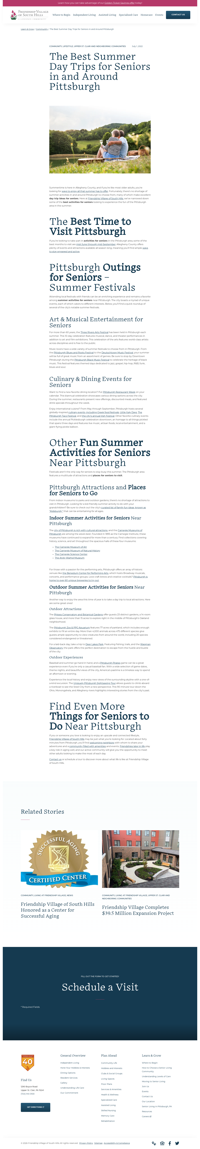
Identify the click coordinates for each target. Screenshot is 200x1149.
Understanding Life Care (72, 1088)
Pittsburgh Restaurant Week (119, 392)
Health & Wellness (109, 1095)
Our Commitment (69, 1093)
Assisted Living (108, 1105)
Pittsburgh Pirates (110, 663)
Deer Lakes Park (94, 644)
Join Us (145, 1087)
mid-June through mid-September (96, 244)
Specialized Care (109, 1100)
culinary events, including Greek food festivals (93, 412)
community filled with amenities (87, 746)
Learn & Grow (27, 29)
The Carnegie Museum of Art (71, 547)
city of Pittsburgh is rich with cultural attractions (81, 530)
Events (145, 1092)
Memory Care (107, 1116)
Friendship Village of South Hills (105, 199)
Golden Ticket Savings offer (119, 3)
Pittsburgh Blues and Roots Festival (74, 353)
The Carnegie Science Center (71, 554)
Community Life (109, 1063)
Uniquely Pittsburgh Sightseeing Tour (94, 683)
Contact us (55, 759)
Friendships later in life (132, 746)
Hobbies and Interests (111, 1068)
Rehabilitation (108, 1121)
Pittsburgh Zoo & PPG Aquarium (72, 628)
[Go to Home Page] (29, 18)
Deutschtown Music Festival (117, 353)
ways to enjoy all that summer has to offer (85, 191)
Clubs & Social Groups (111, 1074)
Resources (147, 1112)
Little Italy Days (128, 412)
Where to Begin (150, 1063)
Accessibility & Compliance (117, 1143)
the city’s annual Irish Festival (98, 416)
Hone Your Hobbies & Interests (75, 1068)
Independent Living (69, 1063)
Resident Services (69, 1078)
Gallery (63, 1083)
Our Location (148, 1102)
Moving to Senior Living (153, 1082)
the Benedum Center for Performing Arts (85, 573)
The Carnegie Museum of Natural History (77, 551)
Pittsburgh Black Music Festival (91, 360)
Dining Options (67, 1073)
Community (42, 29)
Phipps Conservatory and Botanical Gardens (78, 615)
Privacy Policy (86, 1143)
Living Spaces (107, 1079)
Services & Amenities (111, 1090)
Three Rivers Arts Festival (94, 332)
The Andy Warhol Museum (69, 558)
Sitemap (98, 1143)
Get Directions (35, 1105)
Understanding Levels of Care (156, 1077)
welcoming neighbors (102, 743)
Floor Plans (106, 1084)
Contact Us (147, 1097)
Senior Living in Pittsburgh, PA (157, 1107)
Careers (146, 1116)
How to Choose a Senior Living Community (157, 1070)
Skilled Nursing (108, 1111)
